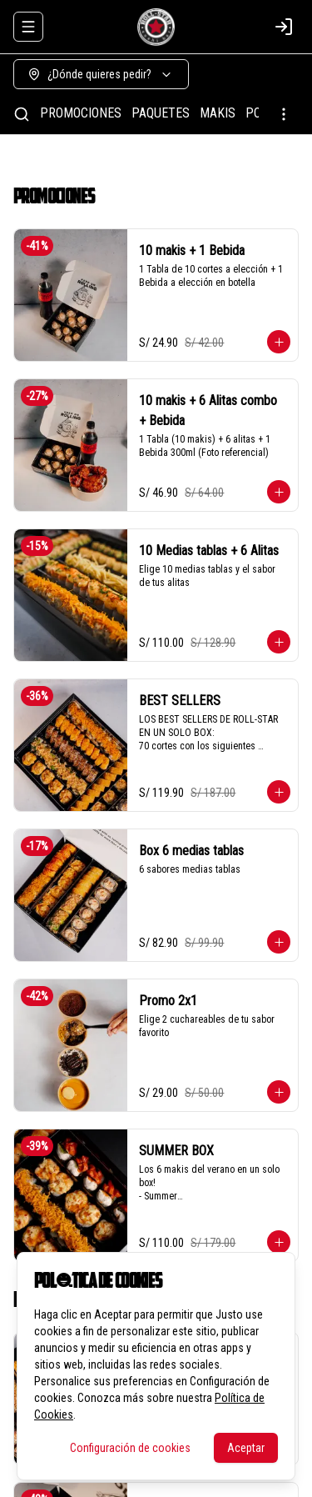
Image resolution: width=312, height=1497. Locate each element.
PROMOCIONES (80, 113)
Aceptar (246, 1447)
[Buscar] (21, 114)
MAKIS (217, 113)
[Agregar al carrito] (278, 341)
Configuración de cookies (130, 1447)
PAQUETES (160, 113)
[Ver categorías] (284, 114)
